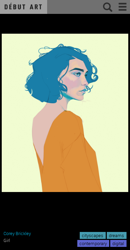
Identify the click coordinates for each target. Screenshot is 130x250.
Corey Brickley (17, 233)
